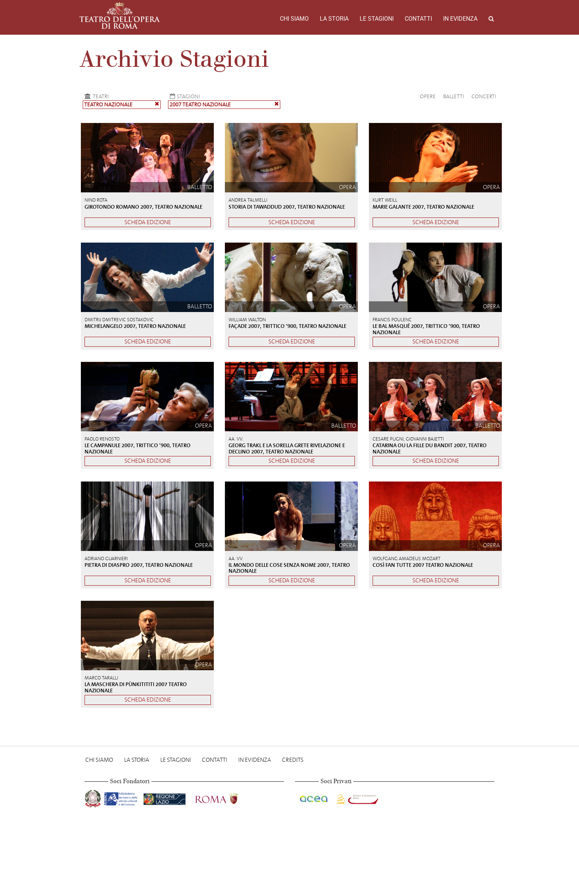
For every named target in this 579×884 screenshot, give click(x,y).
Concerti (484, 96)
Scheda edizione (147, 222)
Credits (293, 760)
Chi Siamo (294, 18)
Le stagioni (377, 18)
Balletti (453, 96)
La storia (334, 18)
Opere (428, 96)
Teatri (96, 96)
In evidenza (460, 18)
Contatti (418, 18)
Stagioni (184, 96)
